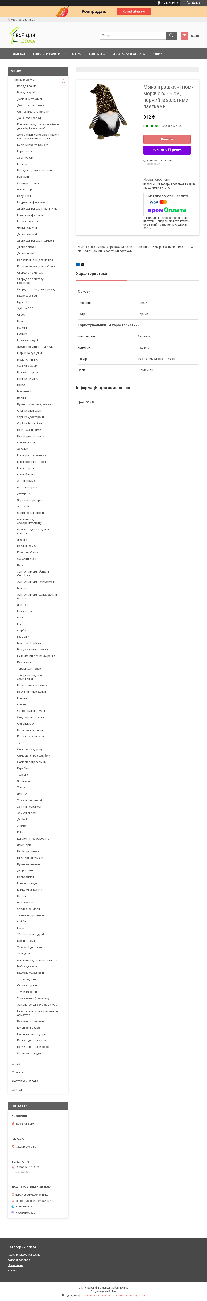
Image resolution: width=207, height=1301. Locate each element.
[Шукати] (171, 36)
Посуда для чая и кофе (33, 1046)
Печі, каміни (25, 662)
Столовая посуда (29, 1053)
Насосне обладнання (31, 972)
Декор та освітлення (30, 105)
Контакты (97, 53)
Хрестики (23, 448)
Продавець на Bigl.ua (103, 1291)
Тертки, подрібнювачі (31, 915)
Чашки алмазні (27, 228)
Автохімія (23, 506)
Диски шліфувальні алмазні (35, 240)
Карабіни (23, 768)
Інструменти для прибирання (36, 656)
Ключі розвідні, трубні (31, 461)
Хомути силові (26, 813)
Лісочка (22, 539)
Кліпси (21, 832)
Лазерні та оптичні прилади (35, 346)
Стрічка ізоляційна (29, 423)
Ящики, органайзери (30, 512)
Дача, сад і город (29, 118)
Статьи (17, 1089)
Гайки (20, 928)
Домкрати (23, 493)
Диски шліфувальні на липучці (37, 208)
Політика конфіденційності (129, 1295)
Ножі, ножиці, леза (29, 429)
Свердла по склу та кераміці (36, 289)
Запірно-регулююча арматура (37, 1004)
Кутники (22, 334)
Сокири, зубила (27, 366)
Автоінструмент (27, 480)
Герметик (23, 636)
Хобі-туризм (25, 157)
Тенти (20, 742)
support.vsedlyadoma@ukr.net (35, 1200)
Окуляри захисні (28, 183)
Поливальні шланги (30, 730)
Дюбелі (22, 819)
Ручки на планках (28, 864)
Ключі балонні (26, 474)
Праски (22, 896)
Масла (21, 588)
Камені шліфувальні (30, 215)
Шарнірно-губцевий (30, 353)
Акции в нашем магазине (24, 1254)
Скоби (21, 314)
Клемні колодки (27, 883)
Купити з (166, 150)
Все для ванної (27, 86)
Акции (157, 53)
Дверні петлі (25, 870)
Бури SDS (23, 302)
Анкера (22, 825)
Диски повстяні (27, 234)
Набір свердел (27, 295)
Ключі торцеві (26, 468)
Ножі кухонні (25, 902)
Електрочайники (27, 552)
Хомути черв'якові (29, 806)
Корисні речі (25, 151)
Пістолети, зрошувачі (31, 736)
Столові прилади (28, 908)
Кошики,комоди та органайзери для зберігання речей (38, 126)
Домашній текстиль (30, 99)
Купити (167, 139)
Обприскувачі (26, 723)
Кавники (22, 704)
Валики (22, 397)
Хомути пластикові (29, 800)
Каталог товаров (19, 1259)
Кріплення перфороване (33, 838)
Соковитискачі (26, 558)
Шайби (21, 921)
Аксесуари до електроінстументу (29, 521)
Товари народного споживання (29, 676)
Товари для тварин (29, 668)
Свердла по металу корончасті (30, 280)
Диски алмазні (26, 247)
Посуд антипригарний (31, 691)
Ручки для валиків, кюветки (35, 404)
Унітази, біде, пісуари (31, 947)
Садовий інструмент (30, 717)
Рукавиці (23, 176)
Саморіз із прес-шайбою (33, 755)
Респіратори (25, 189)
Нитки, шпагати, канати (32, 685)
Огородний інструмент (32, 710)
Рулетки (22, 327)
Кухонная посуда (28, 1027)
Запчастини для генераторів (36, 581)
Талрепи (22, 774)
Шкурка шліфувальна (31, 202)
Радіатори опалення (30, 1021)
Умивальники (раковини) (33, 998)
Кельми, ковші (26, 442)
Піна (20, 617)
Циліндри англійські (30, 857)
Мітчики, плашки (27, 378)
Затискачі (23, 781)
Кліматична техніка (29, 889)
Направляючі (25, 876)
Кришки (22, 698)
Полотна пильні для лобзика (36, 266)
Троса (21, 787)
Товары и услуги (46, 53)
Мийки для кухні (27, 966)
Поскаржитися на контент (96, 1295)
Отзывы (17, 1072)
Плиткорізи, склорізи (30, 436)
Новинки (13, 1270)
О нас (76, 53)
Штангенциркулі (27, 340)
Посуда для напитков (31, 1040)
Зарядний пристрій (29, 500)
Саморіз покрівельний (31, 762)
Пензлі (21, 385)
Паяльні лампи (27, 546)
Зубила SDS (25, 308)
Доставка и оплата (129, 53)
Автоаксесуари (27, 487)
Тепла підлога (26, 979)
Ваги (20, 565)
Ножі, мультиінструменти (33, 649)
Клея (20, 624)
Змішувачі (23, 953)
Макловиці (24, 391)
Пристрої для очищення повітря (33, 531)
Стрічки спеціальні (29, 410)
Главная (18, 53)
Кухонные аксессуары (31, 1034)
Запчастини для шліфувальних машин (37, 596)
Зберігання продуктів (31, 934)
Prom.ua (123, 1287)
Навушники (24, 196)
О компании (15, 1265)
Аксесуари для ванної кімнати (37, 960)
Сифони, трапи (27, 985)
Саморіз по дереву (29, 749)
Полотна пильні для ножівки (35, 260)
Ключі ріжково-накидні (32, 455)
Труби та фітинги (28, 991)
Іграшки (22, 164)
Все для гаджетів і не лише (35, 170)
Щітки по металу (28, 221)
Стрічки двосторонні (30, 417)
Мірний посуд (26, 940)
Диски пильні (25, 253)
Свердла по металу (30, 272)
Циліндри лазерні (28, 851)
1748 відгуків (170, 2)
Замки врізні (25, 845)
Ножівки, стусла (27, 372)
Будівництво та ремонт (32, 144)
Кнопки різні (25, 611)
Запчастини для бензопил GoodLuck (34, 573)
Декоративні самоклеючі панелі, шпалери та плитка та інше (38, 136)
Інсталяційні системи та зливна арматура (37, 1012)
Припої (21, 321)
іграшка (91, 247)
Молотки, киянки (27, 359)
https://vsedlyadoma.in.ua (31, 1194)
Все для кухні (26, 92)
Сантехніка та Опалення (33, 111)
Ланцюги (22, 604)
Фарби (21, 630)
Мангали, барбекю (29, 643)
